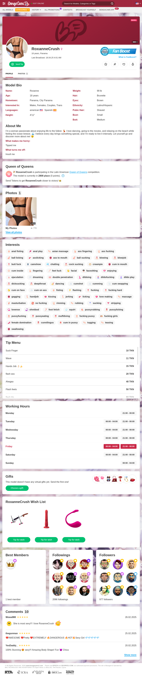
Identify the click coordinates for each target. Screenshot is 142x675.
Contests (67, 10)
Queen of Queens (78, 172)
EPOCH (55, 665)
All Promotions (53, 9)
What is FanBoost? (128, 57)
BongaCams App (107, 9)
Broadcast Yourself (86, 10)
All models (8, 10)
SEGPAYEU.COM (67, 665)
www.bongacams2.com (34, 665)
